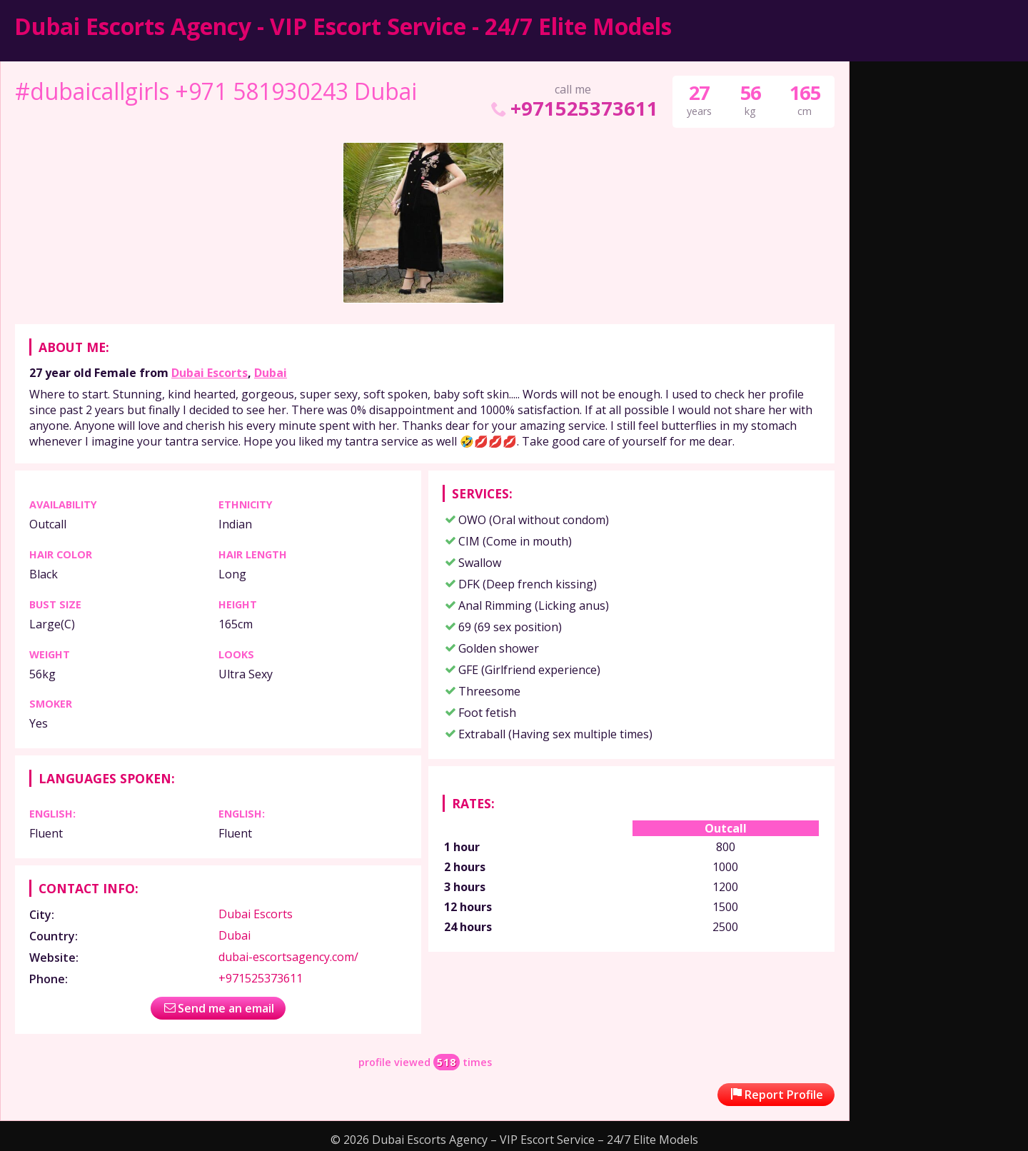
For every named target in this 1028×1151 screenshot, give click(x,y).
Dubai (270, 373)
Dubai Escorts (209, 373)
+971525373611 (572, 108)
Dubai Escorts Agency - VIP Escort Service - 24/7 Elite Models (343, 26)
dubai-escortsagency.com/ (288, 957)
